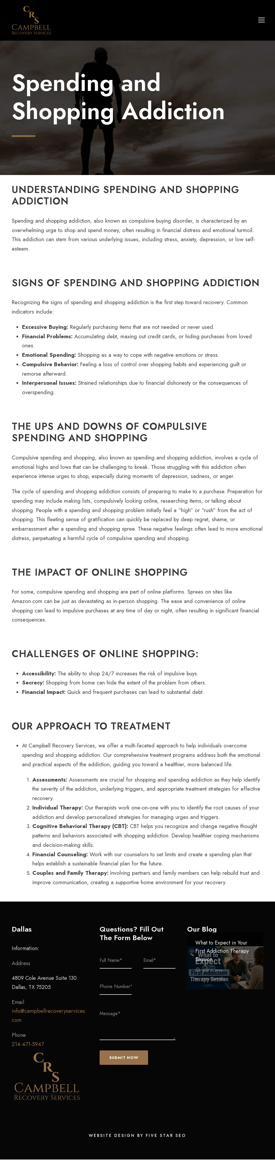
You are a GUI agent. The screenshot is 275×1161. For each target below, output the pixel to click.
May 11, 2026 (212, 972)
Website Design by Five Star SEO (137, 1137)
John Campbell (213, 980)
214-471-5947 (28, 1046)
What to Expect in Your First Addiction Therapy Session (222, 952)
